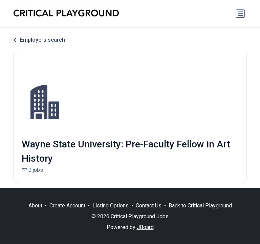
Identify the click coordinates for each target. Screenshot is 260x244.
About (35, 205)
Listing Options (110, 205)
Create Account (67, 205)
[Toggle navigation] (240, 13)
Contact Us (148, 205)
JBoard (145, 227)
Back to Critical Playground (200, 205)
